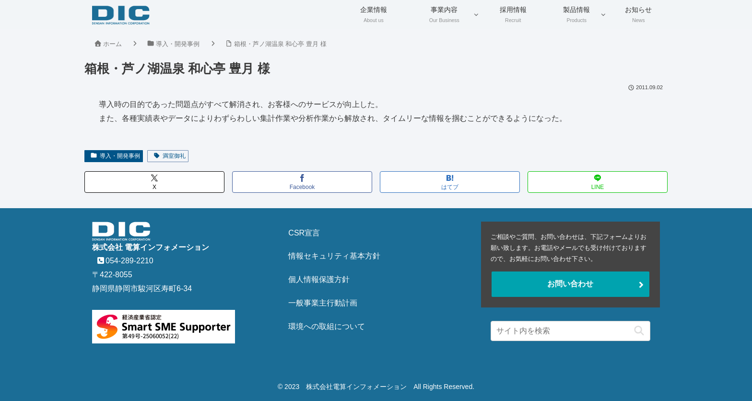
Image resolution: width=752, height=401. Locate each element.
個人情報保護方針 (319, 279)
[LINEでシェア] (598, 182)
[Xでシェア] (154, 182)
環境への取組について (326, 326)
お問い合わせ (570, 284)
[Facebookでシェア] (302, 182)
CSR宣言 (304, 233)
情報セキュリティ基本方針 (334, 256)
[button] (636, 330)
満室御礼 (169, 156)
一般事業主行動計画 (322, 303)
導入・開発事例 (115, 156)
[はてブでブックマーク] (450, 182)
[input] (570, 331)
